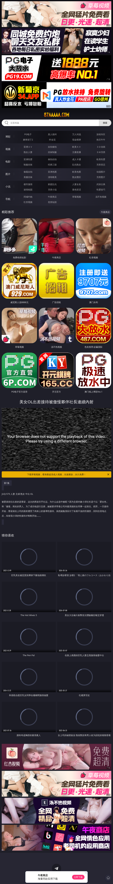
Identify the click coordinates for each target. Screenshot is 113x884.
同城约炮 (28, 196)
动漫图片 (101, 171)
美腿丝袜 (28, 177)
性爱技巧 (101, 189)
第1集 (6, 482)
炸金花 (52, 139)
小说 (7, 186)
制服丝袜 (28, 164)
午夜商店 (52, 196)
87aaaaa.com (56, 115)
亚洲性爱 (28, 159)
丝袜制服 (52, 152)
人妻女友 (76, 184)
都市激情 (28, 184)
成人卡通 (76, 159)
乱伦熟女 (76, 164)
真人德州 (52, 134)
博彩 (7, 136)
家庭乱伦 (52, 184)
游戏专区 (101, 134)
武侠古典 (101, 184)
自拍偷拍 (52, 146)
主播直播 (76, 152)
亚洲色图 (52, 171)
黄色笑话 (76, 189)
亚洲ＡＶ (28, 146)
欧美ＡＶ (76, 146)
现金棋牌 (76, 139)
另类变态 (101, 164)
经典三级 (52, 164)
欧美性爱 (101, 159)
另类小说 (52, 189)
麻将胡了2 (28, 139)
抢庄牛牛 (101, 139)
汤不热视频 (100, 196)
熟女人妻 (28, 152)
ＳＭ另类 (101, 152)
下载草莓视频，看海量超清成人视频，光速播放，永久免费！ (68, 474)
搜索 (105, 122)
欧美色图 (76, 171)
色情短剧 (52, 202)
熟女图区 (76, 177)
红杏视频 (28, 202)
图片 (7, 174)
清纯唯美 (52, 177)
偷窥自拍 (28, 171)
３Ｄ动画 (101, 146)
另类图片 (101, 177)
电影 (7, 161)
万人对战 (76, 134)
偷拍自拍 (52, 159)
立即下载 (78, 877)
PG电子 (28, 134)
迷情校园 (28, 189)
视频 (7, 149)
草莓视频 (76, 196)
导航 (7, 199)
